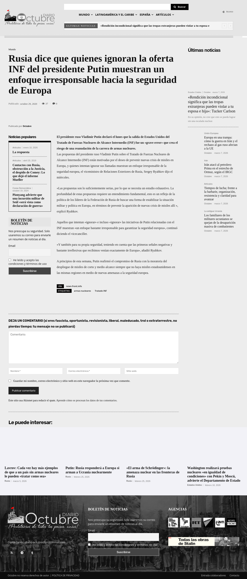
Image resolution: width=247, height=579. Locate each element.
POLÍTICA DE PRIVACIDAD (66, 575)
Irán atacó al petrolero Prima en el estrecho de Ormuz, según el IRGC (218, 168)
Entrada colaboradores (213, 575)
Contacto (234, 575)
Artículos (17, 148)
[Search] (180, 7)
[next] (230, 25)
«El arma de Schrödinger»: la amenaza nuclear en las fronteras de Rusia (153, 472)
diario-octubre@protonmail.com (45, 542)
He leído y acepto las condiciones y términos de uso (27, 262)
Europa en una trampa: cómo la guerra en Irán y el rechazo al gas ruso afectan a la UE (220, 143)
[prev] (224, 25)
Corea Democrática (22, 188)
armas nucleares (82, 290)
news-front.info (74, 286)
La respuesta (21, 152)
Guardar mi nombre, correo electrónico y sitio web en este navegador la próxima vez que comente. (71, 381)
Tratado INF (101, 290)
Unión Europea (211, 133)
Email (11, 246)
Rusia (7, 481)
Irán (206, 161)
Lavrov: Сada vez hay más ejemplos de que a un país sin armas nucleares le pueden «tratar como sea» (32, 472)
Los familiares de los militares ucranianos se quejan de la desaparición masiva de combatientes (219, 221)
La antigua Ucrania (213, 211)
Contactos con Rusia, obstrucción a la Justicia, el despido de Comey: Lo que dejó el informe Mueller (29, 172)
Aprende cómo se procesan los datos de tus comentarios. (86, 400)
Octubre (27, 126)
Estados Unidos (194, 92)
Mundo (12, 49)
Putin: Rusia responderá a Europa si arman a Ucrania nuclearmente (93, 470)
